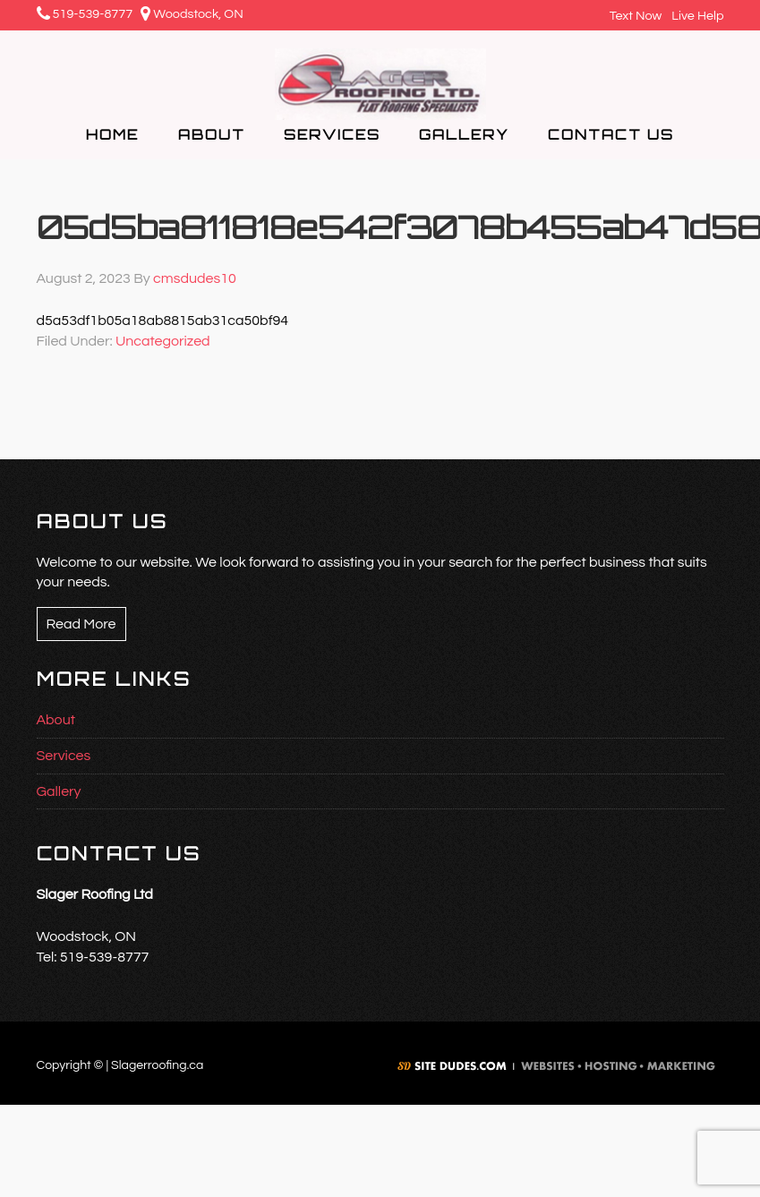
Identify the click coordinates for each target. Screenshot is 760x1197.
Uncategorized (162, 341)
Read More (81, 624)
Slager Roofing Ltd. (380, 84)
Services (64, 755)
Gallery (59, 791)
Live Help (695, 15)
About (56, 720)
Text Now (633, 15)
